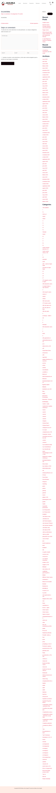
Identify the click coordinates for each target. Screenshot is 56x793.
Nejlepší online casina (47, 603)
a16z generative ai (46, 338)
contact (44, 440)
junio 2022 (44, 139)
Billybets (44, 386)
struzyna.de (45, 701)
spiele (43, 689)
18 (42, 243)
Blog (43, 391)
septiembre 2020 (46, 186)
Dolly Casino (45, 463)
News (43, 607)
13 (43, 225)
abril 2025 (44, 88)
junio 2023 (44, 128)
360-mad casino (46, 300)
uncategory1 (45, 755)
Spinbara (44, 696)
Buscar (44, 11)
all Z (43, 343)
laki (43, 552)
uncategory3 (45, 759)
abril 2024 (44, 112)
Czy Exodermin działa (47, 444)
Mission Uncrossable (47, 586)
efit (43, 470)
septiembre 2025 (46, 77)
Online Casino (45, 614)
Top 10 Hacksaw (46, 739)
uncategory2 (45, 757)
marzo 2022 (45, 146)
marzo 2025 (45, 90)
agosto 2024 (45, 103)
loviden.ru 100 (45, 565)
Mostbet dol (45, 590)
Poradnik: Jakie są (46, 639)
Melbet (44, 578)
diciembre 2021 (45, 152)
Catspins (44, 420)
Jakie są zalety (45, 537)
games (44, 488)
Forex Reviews (45, 479)
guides (44, 501)
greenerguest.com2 (46, 499)
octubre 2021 (45, 157)
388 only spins (45, 311)
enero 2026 (45, 68)
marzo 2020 (45, 199)
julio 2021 (44, 163)
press (43, 646)
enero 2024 (45, 119)
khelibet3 (44, 550)
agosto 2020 (45, 188)
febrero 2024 (45, 117)
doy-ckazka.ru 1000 (47, 466)
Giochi (43, 495)
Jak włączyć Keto (46, 532)
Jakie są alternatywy (47, 535)
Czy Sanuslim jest (46, 449)
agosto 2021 (45, 161)
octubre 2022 (45, 134)
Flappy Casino (45, 30)
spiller (43, 694)
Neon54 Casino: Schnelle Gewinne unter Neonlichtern (46, 26)
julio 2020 (44, 190)
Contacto (43, 3)
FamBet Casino (45, 22)
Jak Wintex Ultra (46, 530)
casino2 (44, 414)
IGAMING (44, 514)
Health (43, 503)
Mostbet (44, 588)
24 (43, 275)
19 (42, 245)
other (43, 626)
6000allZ (44, 324)
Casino (44, 409)
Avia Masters (45, 369)
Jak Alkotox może (46, 516)
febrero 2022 (45, 148)
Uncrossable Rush (46, 761)
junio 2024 (44, 108)
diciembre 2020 (46, 179)
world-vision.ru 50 (46, 770)
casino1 (44, 412)
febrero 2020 (45, 201)
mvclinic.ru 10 (45, 595)
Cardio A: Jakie (45, 403)
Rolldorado (44, 677)
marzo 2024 (45, 114)
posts (43, 643)
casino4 (44, 418)
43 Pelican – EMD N (47, 315)
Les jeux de (45, 559)
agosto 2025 (45, 79)
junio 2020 (44, 192)
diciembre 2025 (46, 70)
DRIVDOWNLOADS (46, 468)
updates (44, 766)
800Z (43, 333)
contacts (44, 442)
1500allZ (44, 232)
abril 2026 (44, 61)
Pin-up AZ (44, 635)
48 (43, 317)
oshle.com (44, 624)
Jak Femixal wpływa (47, 520)
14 (42, 227)
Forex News (45, 477)
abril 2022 (44, 143)
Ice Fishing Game (46, 512)
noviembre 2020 (46, 181)
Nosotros (31, 3)
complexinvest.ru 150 (47, 432)
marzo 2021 (45, 172)
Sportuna (44, 698)
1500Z (43, 234)
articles (44, 367)
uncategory (45, 752)
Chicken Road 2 (46, 425)
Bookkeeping (45, 401)
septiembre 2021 (46, 159)
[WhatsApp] (49, 4)
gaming (44, 490)
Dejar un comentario (5, 13)
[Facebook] (51, 2)
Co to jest (44, 429)
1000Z (43, 216)
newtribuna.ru (45, 609)
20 (43, 257)
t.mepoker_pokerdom (47, 727)
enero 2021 (45, 177)
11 (42, 220)
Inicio (19, 3)
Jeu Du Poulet (45, 541)
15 (42, 229)
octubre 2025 (45, 74)
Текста (44, 778)
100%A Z (44, 214)
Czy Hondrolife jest (46, 446)
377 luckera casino (46, 303)
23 (43, 273)
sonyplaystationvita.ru (47, 685)
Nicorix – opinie (45, 612)
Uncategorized (14, 13)
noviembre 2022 (46, 132)
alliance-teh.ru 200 (46, 346)
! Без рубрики (45, 207)
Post (43, 641)
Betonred (44, 378)
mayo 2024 (45, 110)
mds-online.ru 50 (46, 572)
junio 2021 (44, 165)
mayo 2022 (45, 141)
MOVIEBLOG (45, 592)
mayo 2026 (45, 59)
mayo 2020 (45, 194)
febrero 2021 (45, 174)
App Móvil (44, 357)
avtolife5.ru (45, 372)
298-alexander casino (47, 283)
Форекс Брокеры (46, 783)
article (43, 365)
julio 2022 (44, 137)
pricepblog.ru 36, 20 (47, 648)
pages (43, 632)
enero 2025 (45, 94)
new (43, 605)
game (43, 486)
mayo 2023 (45, 130)
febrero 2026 (45, 66)
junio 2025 (44, 83)
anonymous (45, 352)
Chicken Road (45, 423)
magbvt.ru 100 (45, 567)
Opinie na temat (46, 618)
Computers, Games (46, 434)
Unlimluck (44, 763)
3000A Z (44, 294)
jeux (43, 543)
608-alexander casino (47, 326)
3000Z (44, 296)
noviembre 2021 (46, 154)
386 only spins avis (46, 305)
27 (43, 277)
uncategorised (45, 748)
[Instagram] (49, 2)
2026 (43, 261)
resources (44, 671)
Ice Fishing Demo (46, 509)
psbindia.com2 (45, 655)
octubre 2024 (45, 99)
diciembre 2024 (46, 97)
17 (42, 238)
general (44, 492)
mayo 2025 (45, 85)
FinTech (44, 475)
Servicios (25, 3)
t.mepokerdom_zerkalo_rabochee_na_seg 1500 (47, 720)
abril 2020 (44, 197)
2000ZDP (44, 259)
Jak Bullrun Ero (45, 518)
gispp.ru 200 (45, 497)
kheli (43, 548)
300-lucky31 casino (46, 292)
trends (43, 743)
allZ (43, 348)
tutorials (44, 746)
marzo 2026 (45, 63)
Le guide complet (46, 555)
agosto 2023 (45, 125)
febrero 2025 (45, 92)
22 (43, 271)
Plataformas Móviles (47, 637)
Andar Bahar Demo (46, 350)
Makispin (44, 569)
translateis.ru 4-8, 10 (47, 741)
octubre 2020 (45, 183)
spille (43, 692)
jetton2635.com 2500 (47, 539)
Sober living (45, 683)
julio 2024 (44, 106)
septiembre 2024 (46, 101)
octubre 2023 (45, 123)
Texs (43, 733)
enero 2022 (45, 150)
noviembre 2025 (46, 72)
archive (44, 363)
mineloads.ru (45, 583)
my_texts (44, 597)
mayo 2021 (44, 168)
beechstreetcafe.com (47, 376)
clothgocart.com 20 (46, 427)
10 (42, 212)
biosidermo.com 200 (47, 389)
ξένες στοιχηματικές (47, 772)
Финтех (44, 781)
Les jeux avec (45, 557)
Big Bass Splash (46, 384)
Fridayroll (44, 481)
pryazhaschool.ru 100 (47, 652)
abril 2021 (44, 170)
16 (42, 236)
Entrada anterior (4, 23)
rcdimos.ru (44, 663)
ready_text (44, 665)
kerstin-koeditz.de (46, 546)
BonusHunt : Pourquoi (47, 399)
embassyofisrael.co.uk (47, 472)
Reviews (37, 3)
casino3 (44, 416)
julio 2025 (44, 81)
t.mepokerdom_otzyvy (47, 716)
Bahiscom (44, 374)
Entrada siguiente (34, 23)
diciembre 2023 (46, 121)
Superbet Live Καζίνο (47, 703)
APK (43, 355)
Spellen (44, 687)
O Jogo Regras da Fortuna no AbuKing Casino (47, 40)
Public (43, 657)
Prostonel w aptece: (47, 650)
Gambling (44, 483)
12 (42, 223)
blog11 (43, 393)
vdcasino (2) (45, 768)
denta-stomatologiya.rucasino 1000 (47, 453)
